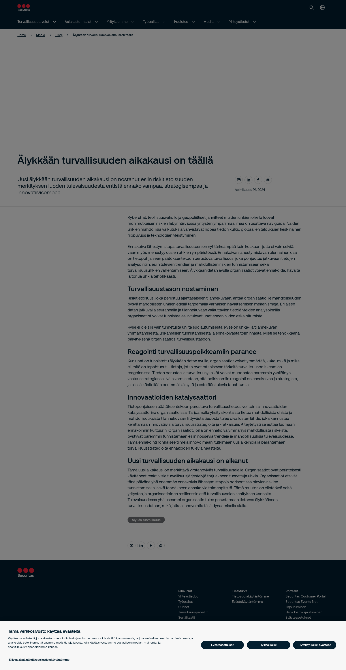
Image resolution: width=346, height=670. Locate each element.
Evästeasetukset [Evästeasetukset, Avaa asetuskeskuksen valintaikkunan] (222, 645)
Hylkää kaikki (268, 645)
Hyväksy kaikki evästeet (315, 645)
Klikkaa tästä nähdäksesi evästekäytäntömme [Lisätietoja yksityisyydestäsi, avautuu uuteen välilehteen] (39, 659)
